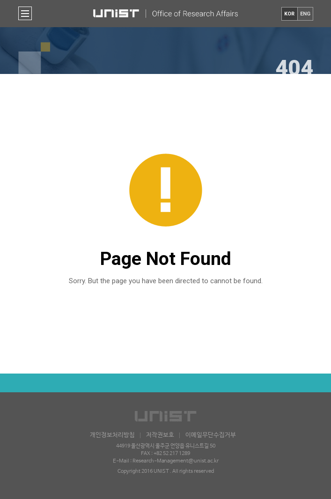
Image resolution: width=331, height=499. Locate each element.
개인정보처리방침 (112, 435)
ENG (305, 14)
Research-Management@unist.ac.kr (175, 461)
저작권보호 (160, 435)
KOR (289, 14)
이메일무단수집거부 (210, 435)
